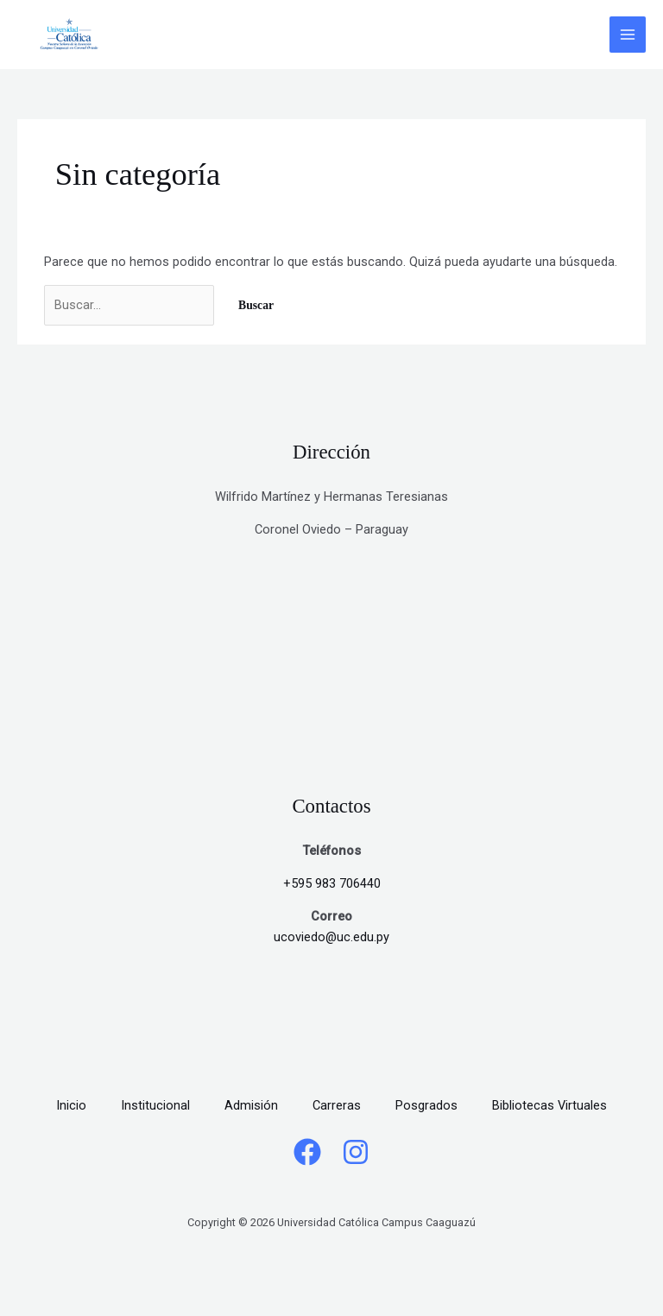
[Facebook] (307, 1152)
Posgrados (426, 1105)
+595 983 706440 (332, 883)
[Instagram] (355, 1152)
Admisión (251, 1105)
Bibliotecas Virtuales (549, 1105)
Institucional (155, 1105)
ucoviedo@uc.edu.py (331, 937)
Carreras (337, 1105)
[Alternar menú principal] (627, 34)
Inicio (71, 1105)
